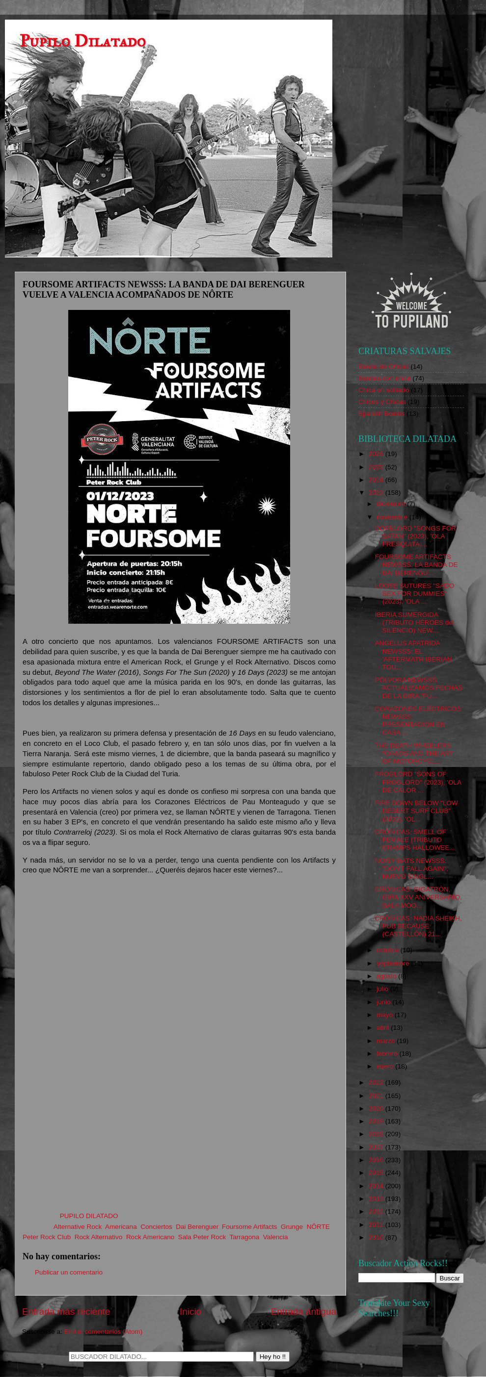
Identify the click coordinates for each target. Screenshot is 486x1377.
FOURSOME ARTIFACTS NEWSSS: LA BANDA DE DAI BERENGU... (416, 564)
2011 (377, 1224)
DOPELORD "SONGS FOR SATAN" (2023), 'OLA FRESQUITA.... (415, 536)
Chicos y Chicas (382, 402)
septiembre (394, 963)
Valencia (275, 1237)
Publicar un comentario (69, 1272)
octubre (389, 950)
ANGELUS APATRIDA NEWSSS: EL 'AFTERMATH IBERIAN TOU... (413, 655)
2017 (377, 1147)
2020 (377, 1108)
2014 (377, 1186)
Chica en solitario (383, 390)
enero (386, 1066)
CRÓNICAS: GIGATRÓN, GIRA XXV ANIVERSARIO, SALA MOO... (418, 897)
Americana (121, 1226)
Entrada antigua (303, 1311)
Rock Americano (150, 1237)
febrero (388, 1053)
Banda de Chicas (383, 366)
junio (384, 1002)
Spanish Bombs (381, 413)
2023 (377, 492)
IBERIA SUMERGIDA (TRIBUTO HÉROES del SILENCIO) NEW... (414, 622)
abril (384, 1027)
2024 (377, 480)
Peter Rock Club (47, 1237)
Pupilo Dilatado (83, 40)
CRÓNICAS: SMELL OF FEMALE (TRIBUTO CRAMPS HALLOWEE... (415, 839)
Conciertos (156, 1226)
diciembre (392, 504)
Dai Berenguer (197, 1226)
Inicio (190, 1311)
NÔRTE (318, 1226)
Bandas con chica (384, 378)
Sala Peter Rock (202, 1237)
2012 (377, 1211)
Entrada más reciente (66, 1311)
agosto (387, 976)
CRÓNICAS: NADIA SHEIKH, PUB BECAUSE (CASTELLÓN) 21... (418, 926)
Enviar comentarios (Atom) (103, 1331)
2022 (377, 1082)
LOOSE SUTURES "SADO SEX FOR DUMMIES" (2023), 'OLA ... (415, 593)
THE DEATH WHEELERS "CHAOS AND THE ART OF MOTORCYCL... (414, 753)
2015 (377, 1172)
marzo (387, 1041)
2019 (377, 1121)
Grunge (292, 1226)
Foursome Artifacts (249, 1226)
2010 (377, 1237)
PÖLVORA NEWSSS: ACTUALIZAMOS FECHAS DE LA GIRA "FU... (419, 687)
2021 (377, 1095)
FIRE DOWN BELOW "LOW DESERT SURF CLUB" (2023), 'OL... (416, 810)
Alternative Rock (78, 1226)
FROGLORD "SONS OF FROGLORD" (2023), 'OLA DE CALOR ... (418, 781)
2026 (377, 454)
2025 (377, 467)
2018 (377, 1134)
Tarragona (245, 1237)
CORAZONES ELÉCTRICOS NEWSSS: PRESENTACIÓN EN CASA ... (418, 721)
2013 (377, 1198)
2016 (377, 1160)
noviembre (393, 517)
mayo (386, 1015)
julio (383, 989)
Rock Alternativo (99, 1237)
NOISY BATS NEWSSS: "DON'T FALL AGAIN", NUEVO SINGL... (411, 868)
